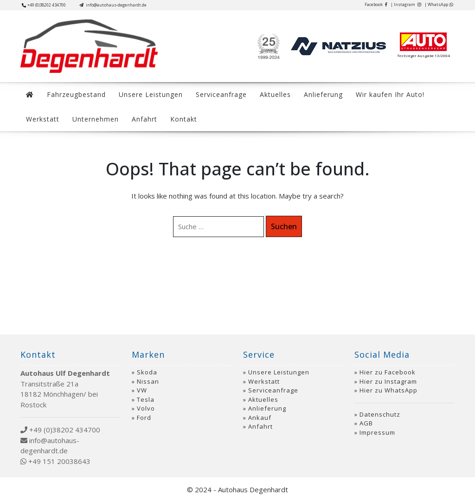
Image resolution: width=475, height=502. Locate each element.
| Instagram (406, 4)
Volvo (146, 408)
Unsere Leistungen (151, 94)
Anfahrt (144, 119)
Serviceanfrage (221, 94)
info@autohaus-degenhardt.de (113, 5)
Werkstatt (42, 119)
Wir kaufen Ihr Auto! (390, 94)
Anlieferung (323, 94)
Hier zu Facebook (387, 372)
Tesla (145, 399)
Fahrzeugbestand (76, 94)
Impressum (377, 432)
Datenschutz (379, 414)
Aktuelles (275, 94)
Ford (144, 417)
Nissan (148, 381)
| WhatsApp (438, 4)
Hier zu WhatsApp (388, 390)
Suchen (284, 226)
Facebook (376, 4)
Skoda (147, 372)
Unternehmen (95, 119)
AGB (366, 423)
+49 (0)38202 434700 (44, 5)
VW (142, 390)
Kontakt (183, 119)
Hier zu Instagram (388, 381)
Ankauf (259, 417)
